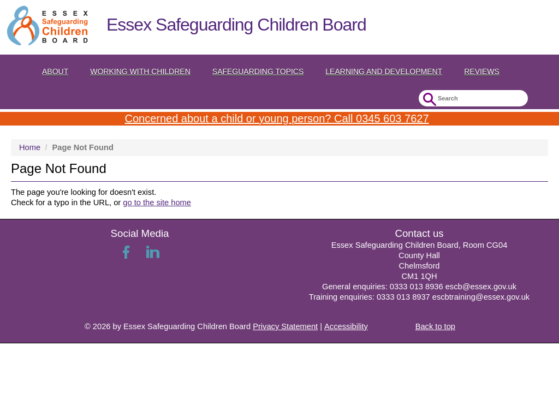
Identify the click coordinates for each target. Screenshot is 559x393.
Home (29, 147)
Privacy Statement (285, 326)
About (55, 71)
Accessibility (346, 326)
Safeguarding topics (258, 71)
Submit (428, 99)
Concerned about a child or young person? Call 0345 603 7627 (276, 118)
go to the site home (157, 202)
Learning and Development (383, 71)
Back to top (435, 326)
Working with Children (140, 71)
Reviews (481, 71)
